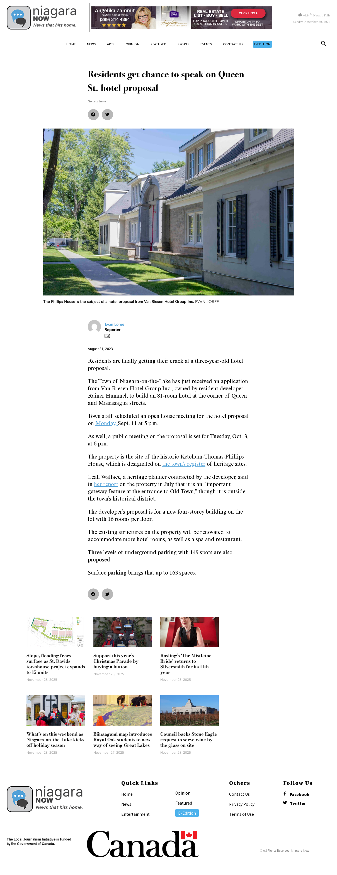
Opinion (182, 793)
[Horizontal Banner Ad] (181, 17)
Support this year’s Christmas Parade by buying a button (116, 661)
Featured (183, 803)
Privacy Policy (241, 804)
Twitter (298, 803)
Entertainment (135, 814)
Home (127, 794)
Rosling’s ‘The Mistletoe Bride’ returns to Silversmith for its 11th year (186, 664)
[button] (323, 44)
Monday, (106, 424)
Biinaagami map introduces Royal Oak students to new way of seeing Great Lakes (122, 739)
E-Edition (187, 813)
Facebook (299, 794)
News (126, 804)
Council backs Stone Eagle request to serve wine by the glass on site (188, 739)
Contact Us (239, 794)
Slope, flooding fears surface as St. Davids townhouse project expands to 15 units (55, 664)
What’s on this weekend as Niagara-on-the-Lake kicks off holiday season (55, 739)
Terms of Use (241, 814)
